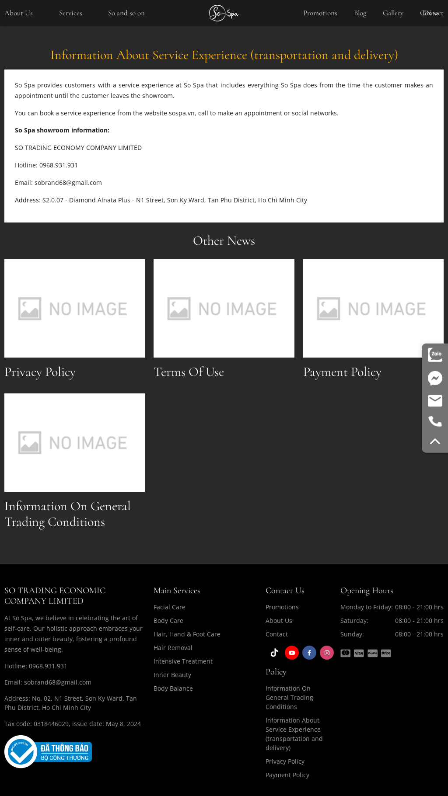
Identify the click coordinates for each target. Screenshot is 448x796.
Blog (360, 12)
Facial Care (170, 607)
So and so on (126, 12)
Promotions (320, 12)
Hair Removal (173, 647)
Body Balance (173, 688)
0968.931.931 (48, 666)
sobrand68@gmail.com (57, 682)
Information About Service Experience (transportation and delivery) (294, 734)
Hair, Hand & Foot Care (187, 634)
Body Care (168, 620)
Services (70, 12)
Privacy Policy (285, 761)
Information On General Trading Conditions (289, 697)
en (430, 12)
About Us (18, 12)
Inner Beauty (172, 675)
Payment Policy (287, 775)
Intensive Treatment (183, 661)
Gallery (393, 12)
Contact (277, 634)
